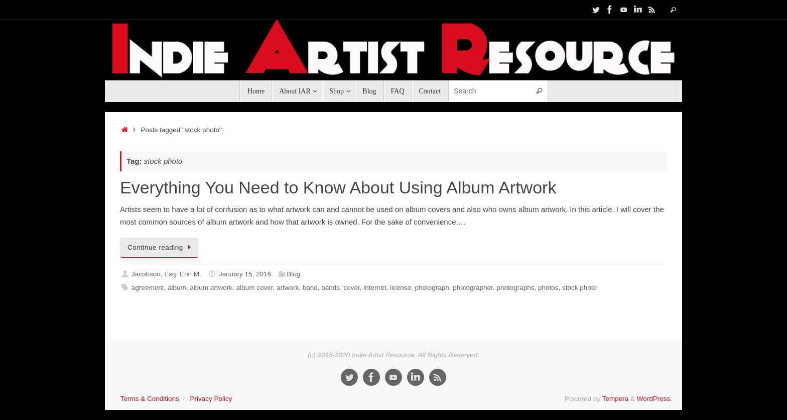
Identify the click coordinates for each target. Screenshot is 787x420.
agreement (148, 287)
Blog (293, 274)
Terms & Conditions (149, 398)
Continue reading (160, 247)
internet (374, 287)
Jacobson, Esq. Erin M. (166, 274)
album (177, 287)
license (400, 287)
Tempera (615, 398)
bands (330, 287)
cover (352, 287)
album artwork (211, 287)
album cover (254, 287)
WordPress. (654, 398)
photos (548, 287)
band (310, 287)
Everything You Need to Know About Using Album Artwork (338, 187)
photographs (515, 287)
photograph (432, 287)
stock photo (579, 287)
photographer (473, 287)
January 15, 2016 (245, 274)
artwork (288, 287)
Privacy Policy (211, 398)
